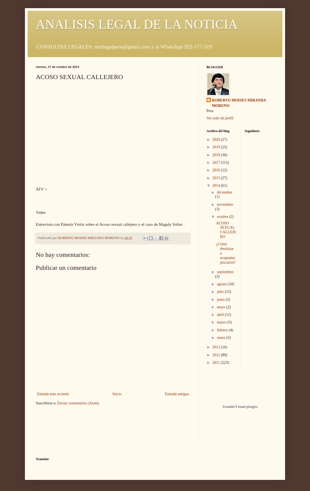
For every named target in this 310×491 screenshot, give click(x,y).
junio (221, 299)
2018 (216, 155)
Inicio (116, 394)
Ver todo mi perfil (220, 118)
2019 (216, 147)
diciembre (224, 192)
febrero (223, 330)
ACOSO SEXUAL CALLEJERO (226, 230)
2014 (216, 186)
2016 (216, 170)
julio (221, 292)
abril (221, 315)
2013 (216, 347)
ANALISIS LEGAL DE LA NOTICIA (137, 24)
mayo (221, 307)
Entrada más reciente (53, 394)
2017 (216, 163)
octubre (223, 217)
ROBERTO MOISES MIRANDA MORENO (239, 103)
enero (221, 338)
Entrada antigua (177, 394)
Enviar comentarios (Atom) (78, 403)
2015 (216, 178)
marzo (222, 322)
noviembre (225, 204)
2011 (216, 363)
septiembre (225, 272)
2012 (216, 355)
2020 (216, 140)
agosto (222, 284)
